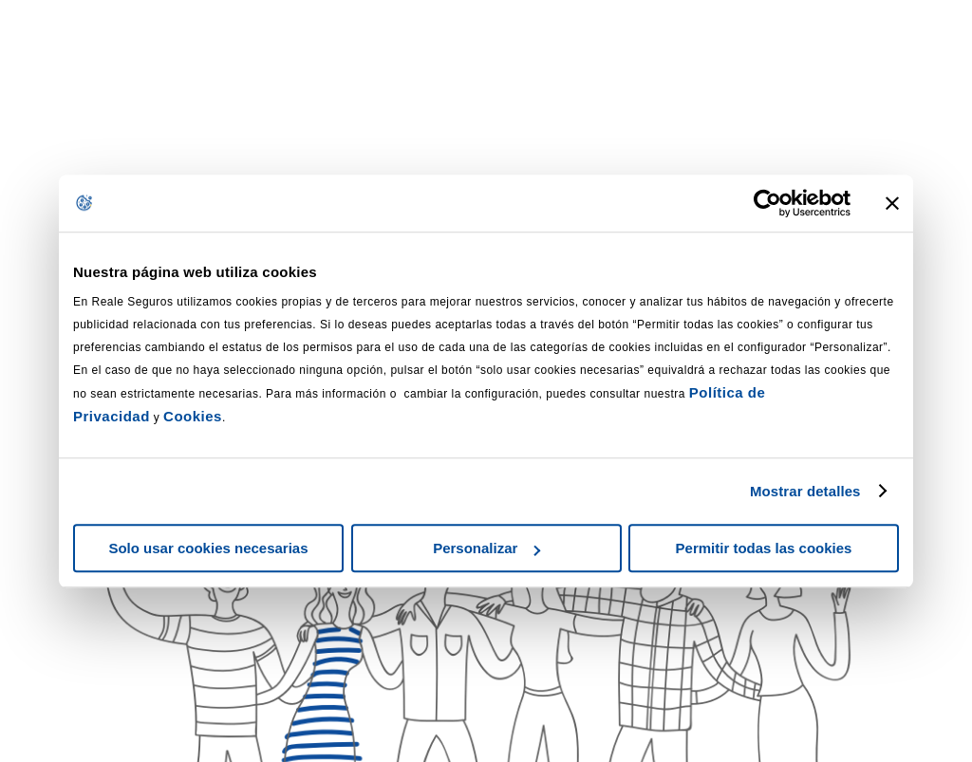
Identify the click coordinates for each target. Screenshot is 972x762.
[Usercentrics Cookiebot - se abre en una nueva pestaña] (767, 203)
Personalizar (486, 548)
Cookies (192, 416)
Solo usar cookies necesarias (208, 548)
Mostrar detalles (805, 491)
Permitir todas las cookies (764, 548)
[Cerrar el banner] (892, 203)
